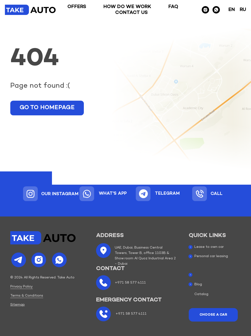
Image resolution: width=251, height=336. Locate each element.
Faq (173, 7)
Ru (243, 10)
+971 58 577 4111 (130, 283)
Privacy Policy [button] (21, 287)
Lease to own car (209, 247)
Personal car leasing (211, 256)
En (231, 10)
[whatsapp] (216, 9)
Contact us (131, 13)
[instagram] (205, 9)
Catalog (201, 294)
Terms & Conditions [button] (26, 296)
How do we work (127, 7)
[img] (30, 194)
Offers (76, 7)
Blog (198, 284)
